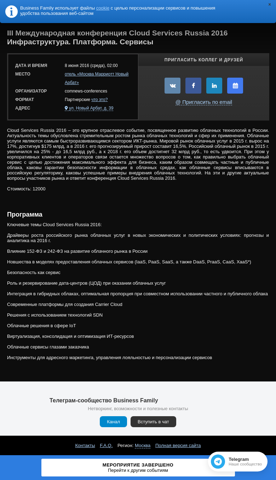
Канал (113, 421)
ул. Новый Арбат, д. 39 (91, 108)
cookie (103, 8)
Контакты (85, 445)
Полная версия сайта (178, 445)
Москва (142, 445)
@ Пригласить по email (204, 102)
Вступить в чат (153, 421)
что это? (99, 99)
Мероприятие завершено (138, 467)
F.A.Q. (106, 445)
